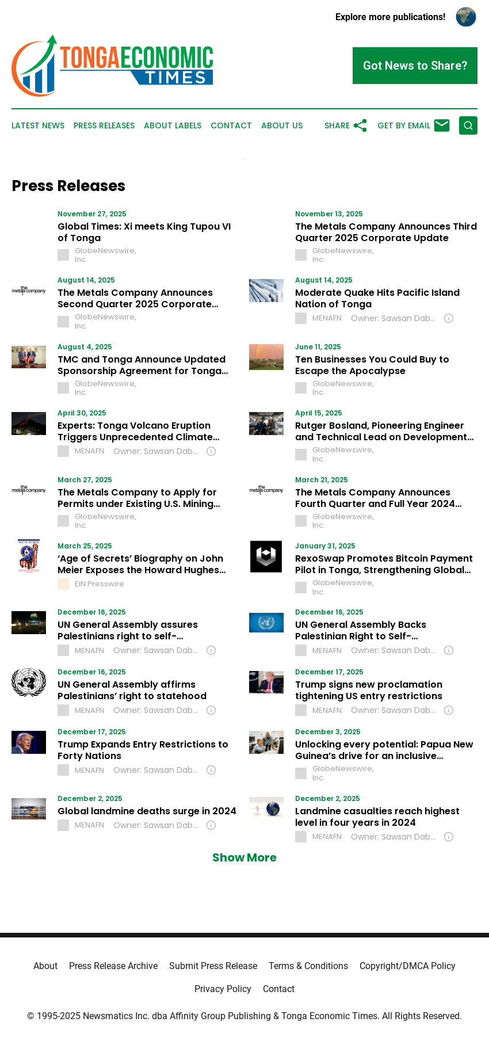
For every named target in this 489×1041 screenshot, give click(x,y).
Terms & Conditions (308, 965)
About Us (282, 126)
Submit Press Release (213, 965)
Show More (244, 857)
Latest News (38, 126)
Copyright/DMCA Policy (408, 965)
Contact (231, 126)
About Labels (172, 126)
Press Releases (104, 126)
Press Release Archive (113, 965)
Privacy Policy (222, 988)
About (45, 965)
